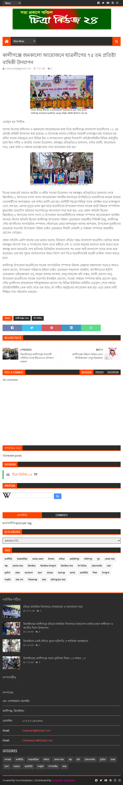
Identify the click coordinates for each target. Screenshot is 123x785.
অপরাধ (8, 759)
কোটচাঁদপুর (74, 559)
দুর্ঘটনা (7, 573)
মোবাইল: (8, 720)
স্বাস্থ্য (44, 579)
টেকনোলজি (97, 566)
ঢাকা (109, 566)
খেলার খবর (110, 559)
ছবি (78, 759)
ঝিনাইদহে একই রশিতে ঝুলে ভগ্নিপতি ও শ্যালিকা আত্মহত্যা (55, 641)
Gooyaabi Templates (63, 780)
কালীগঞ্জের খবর (22, 318)
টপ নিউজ (38, 318)
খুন (98, 559)
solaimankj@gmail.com (36, 730)
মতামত (50, 573)
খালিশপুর (88, 559)
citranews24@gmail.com (37, 740)
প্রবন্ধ (17, 573)
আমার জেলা (37, 559)
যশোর (72, 573)
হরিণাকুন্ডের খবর (58, 579)
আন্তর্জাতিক (22, 559)
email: (6, 730)
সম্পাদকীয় (52, 766)
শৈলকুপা (105, 573)
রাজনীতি (84, 573)
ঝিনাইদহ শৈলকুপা (48, 566)
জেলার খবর (17, 566)
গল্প (6, 566)
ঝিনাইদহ (31, 566)
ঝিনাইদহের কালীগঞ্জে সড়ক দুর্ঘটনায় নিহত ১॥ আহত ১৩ (54, 658)
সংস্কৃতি (8, 579)
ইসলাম (51, 559)
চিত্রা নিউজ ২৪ (22, 475)
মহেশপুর (61, 573)
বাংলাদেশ (29, 573)
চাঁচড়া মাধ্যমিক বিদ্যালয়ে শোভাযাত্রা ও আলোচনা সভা (53, 606)
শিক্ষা (95, 573)
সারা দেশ (19, 579)
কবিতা (62, 559)
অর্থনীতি (8, 559)
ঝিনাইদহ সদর (67, 566)
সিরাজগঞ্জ (32, 579)
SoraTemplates (24, 780)
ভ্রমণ (40, 573)
